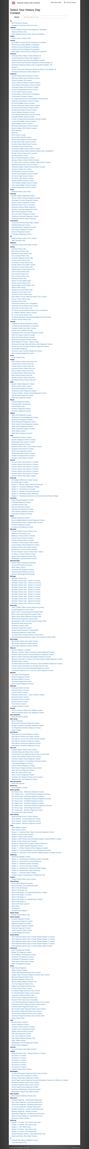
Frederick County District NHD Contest (25, 543)
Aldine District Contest (19, 970)
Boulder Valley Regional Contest (23, 196)
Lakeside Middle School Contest (23, 117)
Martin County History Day (21, 283)
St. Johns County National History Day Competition (30, 310)
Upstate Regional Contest (21, 933)
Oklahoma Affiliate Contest (21, 857)
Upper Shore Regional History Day (24, 556)
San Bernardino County (20, 155)
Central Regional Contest (20, 402)
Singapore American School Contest (24, 25)
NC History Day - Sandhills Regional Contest (27, 801)
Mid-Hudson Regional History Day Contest (27, 768)
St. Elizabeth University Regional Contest (26, 728)
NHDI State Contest (19, 431)
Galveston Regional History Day (23, 995)
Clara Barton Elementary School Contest (26, 85)
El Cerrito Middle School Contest (23, 103)
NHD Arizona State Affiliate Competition (26, 45)
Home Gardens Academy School (23, 112)
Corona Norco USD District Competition (26, 94)
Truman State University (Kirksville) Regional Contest (30, 668)
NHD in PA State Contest (20, 904)
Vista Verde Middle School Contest (24, 185)
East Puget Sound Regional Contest (24, 1076)
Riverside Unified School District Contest (26, 149)
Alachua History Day (19, 249)
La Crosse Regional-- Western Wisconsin (26, 1107)
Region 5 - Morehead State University (25, 494)
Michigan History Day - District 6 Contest (26, 596)
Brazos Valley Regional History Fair (24, 982)
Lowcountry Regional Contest (22, 921)
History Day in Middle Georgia (22, 330)
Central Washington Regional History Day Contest (29, 1073)
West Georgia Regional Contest (23, 353)
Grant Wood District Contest (21, 437)
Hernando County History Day (22, 267)
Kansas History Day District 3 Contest (25, 467)
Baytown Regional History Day (22, 977)
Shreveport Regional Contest (22, 514)
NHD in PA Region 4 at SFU (21, 895)
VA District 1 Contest (19, 1056)
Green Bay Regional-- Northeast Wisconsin (27, 1104)
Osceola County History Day (22, 294)
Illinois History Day (18, 406)
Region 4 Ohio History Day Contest (24, 841)
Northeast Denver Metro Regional (23, 207)
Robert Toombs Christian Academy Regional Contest (30, 346)
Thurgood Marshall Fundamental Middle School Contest (31, 317)
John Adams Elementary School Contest (26, 114)
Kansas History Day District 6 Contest (25, 473)
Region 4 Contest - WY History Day (24, 1129)
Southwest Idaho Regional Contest (24, 391)
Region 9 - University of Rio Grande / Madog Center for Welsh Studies (36, 853)
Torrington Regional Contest (21, 234)
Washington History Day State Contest (25, 1092)
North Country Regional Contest (23, 775)
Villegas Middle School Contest (23, 180)
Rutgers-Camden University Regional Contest (28, 725)
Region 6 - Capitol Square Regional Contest (27, 846)
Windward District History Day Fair (24, 380)
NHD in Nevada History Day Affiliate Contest (27, 710)
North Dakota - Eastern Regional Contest (26, 821)
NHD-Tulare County (19, 135)
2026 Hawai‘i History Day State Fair (24, 361)
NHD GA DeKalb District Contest (23, 337)
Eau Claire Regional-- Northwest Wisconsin (27, 1102)
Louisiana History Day (19, 505)
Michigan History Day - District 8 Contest (26, 601)
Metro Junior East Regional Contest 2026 (26, 614)
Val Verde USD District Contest (22, 178)
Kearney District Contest (20, 690)
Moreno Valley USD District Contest (24, 128)
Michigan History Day (19, 578)
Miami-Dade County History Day (23, 285)
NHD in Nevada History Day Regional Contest (28, 713)
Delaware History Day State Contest (24, 245)
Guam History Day (18, 357)
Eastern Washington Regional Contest (25, 1078)
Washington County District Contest (24, 558)
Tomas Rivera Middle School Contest (25, 174)
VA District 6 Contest (19, 1065)
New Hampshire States (20, 717)
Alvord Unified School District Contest (25, 76)
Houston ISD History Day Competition (25, 1000)
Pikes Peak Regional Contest (22, 212)
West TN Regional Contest (21, 964)
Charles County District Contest (23, 540)
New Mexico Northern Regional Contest (26, 741)
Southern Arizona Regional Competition (26, 49)
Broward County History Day (22, 253)
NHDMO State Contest (20, 661)
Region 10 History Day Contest (22, 834)
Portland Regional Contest (21, 525)
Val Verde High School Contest (22, 176)
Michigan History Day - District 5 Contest (26, 594)
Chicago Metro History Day (21, 404)
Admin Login (76, 1147)
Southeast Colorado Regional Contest (25, 216)
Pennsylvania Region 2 (20, 911)
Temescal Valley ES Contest (22, 169)
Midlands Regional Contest (21, 923)
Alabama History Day (19, 32)
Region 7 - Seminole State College (24, 873)
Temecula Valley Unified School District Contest (28, 167)
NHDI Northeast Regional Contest (24, 422)
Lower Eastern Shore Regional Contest (25, 545)
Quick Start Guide (56, 2)
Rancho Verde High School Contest (24, 144)
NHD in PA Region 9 (19, 901)
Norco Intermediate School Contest (24, 139)
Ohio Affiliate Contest (19, 827)
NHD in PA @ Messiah (20, 888)
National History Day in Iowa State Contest (27, 446)
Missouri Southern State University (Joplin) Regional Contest (33, 652)
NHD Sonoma (16, 130)
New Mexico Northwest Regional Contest (26, 743)
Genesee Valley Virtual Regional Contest (26, 759)
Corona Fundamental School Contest (25, 89)
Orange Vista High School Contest (24, 142)
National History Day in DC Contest (24, 238)
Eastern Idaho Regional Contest (23, 384)
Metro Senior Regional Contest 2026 (24, 619)
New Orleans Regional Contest (22, 511)
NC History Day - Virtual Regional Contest (26, 808)
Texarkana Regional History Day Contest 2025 (28, 1016)
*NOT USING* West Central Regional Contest (28, 607)
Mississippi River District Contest (23, 442)
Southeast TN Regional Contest (23, 959)
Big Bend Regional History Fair (22, 979)
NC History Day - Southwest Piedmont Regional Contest (31, 805)
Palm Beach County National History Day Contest (29, 297)
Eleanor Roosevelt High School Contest (26, 105)
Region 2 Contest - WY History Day (24, 1125)
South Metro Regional (19, 349)
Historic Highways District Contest (24, 440)
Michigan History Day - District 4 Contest (26, 592)
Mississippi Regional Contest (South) (25, 646)
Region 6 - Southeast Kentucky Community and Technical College (35, 496)
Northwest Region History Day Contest (25, 1082)
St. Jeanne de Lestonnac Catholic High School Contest (31, 162)
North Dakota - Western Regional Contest (26, 823)
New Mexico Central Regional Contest (25, 734)
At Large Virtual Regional (20, 675)
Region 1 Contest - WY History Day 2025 (26, 1122)
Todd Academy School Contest (22, 171)
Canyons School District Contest (23, 1027)
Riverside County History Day (22, 146)
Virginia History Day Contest (22, 1069)
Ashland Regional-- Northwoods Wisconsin (27, 1100)
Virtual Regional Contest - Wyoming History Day (29, 1134)
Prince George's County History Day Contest (27, 552)
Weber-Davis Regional (20, 1045)
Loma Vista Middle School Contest (24, 121)
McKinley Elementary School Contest (25, 126)
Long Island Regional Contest (22, 763)
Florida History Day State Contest (23, 265)
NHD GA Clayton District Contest (23, 335)
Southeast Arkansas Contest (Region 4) (26, 72)
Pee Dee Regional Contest (21, 928)
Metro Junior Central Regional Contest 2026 (27, 612)
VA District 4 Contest (19, 1060)
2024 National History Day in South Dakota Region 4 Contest (33, 939)
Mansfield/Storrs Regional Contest (24, 227)
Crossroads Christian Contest (22, 96)
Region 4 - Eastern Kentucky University (25, 491)
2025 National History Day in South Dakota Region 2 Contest (33, 944)
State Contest (16, 730)
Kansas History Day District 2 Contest (25, 464)
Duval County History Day (21, 260)
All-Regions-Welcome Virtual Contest (25, 480)
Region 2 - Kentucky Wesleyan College (25, 487)
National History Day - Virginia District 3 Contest (28, 1053)
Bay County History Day (20, 251)
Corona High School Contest (22, 92)
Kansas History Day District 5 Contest (25, 471)
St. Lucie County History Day (22, 315)
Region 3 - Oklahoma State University (25, 864)
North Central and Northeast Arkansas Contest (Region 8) (32, 63)
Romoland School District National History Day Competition (32, 151)
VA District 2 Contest (19, 1058)
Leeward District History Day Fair (23, 373)
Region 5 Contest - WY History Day (24, 1131)
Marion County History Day (21, 281)
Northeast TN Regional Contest (23, 957)
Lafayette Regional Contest (21, 502)
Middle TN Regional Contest (22, 952)
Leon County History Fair (20, 276)
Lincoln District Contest (20, 692)
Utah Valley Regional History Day (23, 1038)
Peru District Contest (19, 704)
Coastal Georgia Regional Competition (25, 326)
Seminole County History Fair (22, 308)
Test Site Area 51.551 (19, 1142)
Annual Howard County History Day (24, 531)
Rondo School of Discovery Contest (24, 153)
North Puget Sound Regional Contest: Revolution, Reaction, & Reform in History (40, 1080)
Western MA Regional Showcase (23, 574)
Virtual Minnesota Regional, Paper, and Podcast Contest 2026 (33, 637)
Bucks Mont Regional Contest (22, 883)
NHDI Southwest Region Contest (23, 429)
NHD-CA (15, 133)
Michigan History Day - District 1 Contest (26, 580)
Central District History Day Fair (23, 364)
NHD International (18, 783)
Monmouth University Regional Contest (25, 723)
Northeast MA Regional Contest (23, 569)
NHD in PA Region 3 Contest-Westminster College (29, 892)
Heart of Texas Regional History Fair (24, 997)
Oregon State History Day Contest (24, 879)
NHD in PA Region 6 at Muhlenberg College (27, 899)
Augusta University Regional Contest (25, 324)
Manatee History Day (19, 278)
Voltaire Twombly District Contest (23, 456)
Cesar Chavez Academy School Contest (26, 83)
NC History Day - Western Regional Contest (27, 810)
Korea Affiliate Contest (19, 788)
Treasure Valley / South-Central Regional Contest (29, 393)
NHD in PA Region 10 (19, 890)
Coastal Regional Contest (21, 919)
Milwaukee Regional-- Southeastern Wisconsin (28, 1114)
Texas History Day (18, 1018)
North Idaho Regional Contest (22, 388)
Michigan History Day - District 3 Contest (26, 589)
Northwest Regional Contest (21, 628)
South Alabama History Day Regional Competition (29, 29)
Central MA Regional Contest (22, 565)
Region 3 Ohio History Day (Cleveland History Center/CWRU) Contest (36, 839)
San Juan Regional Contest (21, 1036)
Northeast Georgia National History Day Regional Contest (32, 344)
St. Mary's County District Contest (23, 554)
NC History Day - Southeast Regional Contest (28, 803)
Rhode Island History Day (21, 915)
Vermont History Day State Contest (24, 1049)
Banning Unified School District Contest (25, 78)
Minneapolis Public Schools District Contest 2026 (29, 621)
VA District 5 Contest (19, 1062)
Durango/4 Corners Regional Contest (25, 200)
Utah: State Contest (18, 1040)
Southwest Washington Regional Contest (26, 1089)
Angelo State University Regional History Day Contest (31, 975)
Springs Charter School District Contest (25, 160)
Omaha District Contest (20, 701)
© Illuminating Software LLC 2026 (19, 1147)
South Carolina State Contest (22, 930)
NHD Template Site (18, 240)
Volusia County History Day (21, 319)
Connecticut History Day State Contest (25, 223)
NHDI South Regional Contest (22, 426)
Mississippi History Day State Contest (25, 641)
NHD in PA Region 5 (19, 897)
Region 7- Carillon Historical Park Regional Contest (30, 848)
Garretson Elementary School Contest (25, 108)
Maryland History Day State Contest (24, 547)
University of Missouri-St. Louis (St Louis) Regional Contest (32, 670)
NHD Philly (15, 906)
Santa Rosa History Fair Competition (24, 303)
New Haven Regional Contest (22, 229)
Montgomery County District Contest (24, 549)
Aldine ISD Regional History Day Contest (26, 972)
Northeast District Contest (21, 699)
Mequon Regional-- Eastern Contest (24, 1111)
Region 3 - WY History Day (21, 1127)
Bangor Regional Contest (20, 518)
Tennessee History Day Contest (23, 961)
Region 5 (15, 67)
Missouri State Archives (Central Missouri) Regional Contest (33, 654)
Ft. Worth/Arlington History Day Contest (25, 993)
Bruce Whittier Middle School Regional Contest (28, 520)
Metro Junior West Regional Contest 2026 (26, 616)
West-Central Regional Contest (23, 684)
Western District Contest (20, 706)
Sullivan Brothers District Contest (23, 453)
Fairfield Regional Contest (21, 225)
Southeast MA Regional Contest (23, 572)
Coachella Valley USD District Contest (25, 87)
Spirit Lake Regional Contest (22, 451)
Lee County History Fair (20, 274)
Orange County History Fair (21, 292)
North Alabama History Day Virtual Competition (28, 34)
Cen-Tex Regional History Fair (22, 984)
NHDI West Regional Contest (22, 433)
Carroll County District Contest (22, 538)
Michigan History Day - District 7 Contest (26, 599)
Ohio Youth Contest (18, 830)
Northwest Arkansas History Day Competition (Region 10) (32, 65)
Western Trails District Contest (22, 458)
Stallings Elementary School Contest (24, 165)
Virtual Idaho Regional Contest (22, 395)
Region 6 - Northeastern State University (26, 870)
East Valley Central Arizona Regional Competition (29, 42)
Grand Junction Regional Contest (23, 203)
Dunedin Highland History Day (22, 258)
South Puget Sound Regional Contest (25, 1087)
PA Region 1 (16, 908)
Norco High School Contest (21, 137)
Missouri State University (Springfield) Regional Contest (31, 657)
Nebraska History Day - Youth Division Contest (28, 695)
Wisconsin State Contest (20, 1118)
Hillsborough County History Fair (23, 269)
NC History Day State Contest (22, 812)
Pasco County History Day (21, 299)
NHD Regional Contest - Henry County (25, 342)
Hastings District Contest (20, 688)
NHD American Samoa (20, 23)
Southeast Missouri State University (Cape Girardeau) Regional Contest (37, 664)
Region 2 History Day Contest (22, 837)
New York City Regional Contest (23, 770)
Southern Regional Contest (21, 411)
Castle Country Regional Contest (23, 1029)
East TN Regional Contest (21, 950)
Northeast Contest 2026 (20, 626)
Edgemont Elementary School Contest (25, 101)
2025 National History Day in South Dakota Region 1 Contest (33, 941)
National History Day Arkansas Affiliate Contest (28, 60)
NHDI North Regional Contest (22, 420)
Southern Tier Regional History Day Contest (27, 777)
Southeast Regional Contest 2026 (23, 632)
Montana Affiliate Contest (20, 679)
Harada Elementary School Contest (24, 110)
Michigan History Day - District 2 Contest (26, 587)
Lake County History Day (20, 272)
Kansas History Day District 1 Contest (25, 462)
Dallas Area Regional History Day (23, 986)
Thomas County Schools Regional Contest (27, 351)
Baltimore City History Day (21, 533)
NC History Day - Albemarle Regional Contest (28, 792)
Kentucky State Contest (20, 482)
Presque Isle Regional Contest (22, 527)
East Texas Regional (19, 968)
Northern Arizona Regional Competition (25, 47)
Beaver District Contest (20, 1022)
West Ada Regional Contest (21, 398)
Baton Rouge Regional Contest (23, 500)
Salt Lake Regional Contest (21, 1034)
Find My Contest (70, 2)
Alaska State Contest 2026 (21, 38)
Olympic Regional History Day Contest (25, 1085)
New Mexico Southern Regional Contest (26, 745)
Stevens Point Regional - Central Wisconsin (27, 1116)
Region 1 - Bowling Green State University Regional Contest (33, 832)
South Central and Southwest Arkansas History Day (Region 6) (34, 69)
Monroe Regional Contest (21, 507)
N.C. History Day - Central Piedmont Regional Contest (31, 794)
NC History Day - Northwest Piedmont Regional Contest (31, 799)
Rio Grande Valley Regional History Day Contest (29, 1009)
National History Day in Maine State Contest (27, 522)
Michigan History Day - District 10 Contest (26, 583)
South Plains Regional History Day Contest (27, 1013)
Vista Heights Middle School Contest (24, 183)
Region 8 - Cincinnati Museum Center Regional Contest (31, 850)
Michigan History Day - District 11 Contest (26, 585)
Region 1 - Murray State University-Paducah (27, 484)
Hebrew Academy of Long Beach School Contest (29, 761)
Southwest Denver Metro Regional (24, 218)
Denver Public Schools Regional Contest (26, 198)
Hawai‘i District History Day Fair (23, 366)
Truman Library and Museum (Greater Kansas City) (30, 666)
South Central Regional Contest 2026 (25, 630)
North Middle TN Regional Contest (24, 955)
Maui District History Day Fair (22, 375)
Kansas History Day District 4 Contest (25, 469)
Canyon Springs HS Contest (22, 80)
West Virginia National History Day (24, 1096)
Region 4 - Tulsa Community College (25, 866)
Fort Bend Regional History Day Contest (26, 991)
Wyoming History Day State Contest (24, 1136)
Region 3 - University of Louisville (23, 489)
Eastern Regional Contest (21, 677)
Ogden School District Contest (22, 1031)
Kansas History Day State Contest (24, 476)
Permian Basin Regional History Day (24, 1007)
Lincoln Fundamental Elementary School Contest (29, 119)
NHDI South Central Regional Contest (25, 424)
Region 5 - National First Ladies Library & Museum (29, 843)
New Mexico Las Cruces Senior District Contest (28, 739)
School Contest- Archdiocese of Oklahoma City (28, 875)
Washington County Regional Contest (25, 1043)
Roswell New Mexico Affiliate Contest (25, 1140)
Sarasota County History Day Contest (25, 306)
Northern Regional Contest (21, 409)
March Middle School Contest (22, 124)
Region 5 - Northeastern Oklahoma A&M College (29, 868)
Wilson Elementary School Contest (24, 187)
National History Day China (21, 191)
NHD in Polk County (19, 287)
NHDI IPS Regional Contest (21, 415)
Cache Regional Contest (20, 1024)
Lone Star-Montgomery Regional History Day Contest (30, 1002)
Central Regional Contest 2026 (22, 610)
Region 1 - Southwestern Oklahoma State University (30, 859)
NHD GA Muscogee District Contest (24, 339)
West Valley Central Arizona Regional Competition (29, 51)
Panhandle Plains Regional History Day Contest (28, 1004)
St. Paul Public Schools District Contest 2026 (27, 635)
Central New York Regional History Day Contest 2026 (30, 754)
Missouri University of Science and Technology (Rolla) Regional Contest (37, 659)
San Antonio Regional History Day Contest (27, 1011)
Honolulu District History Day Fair (23, 368)
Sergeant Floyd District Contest (23, 449)
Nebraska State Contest (20, 697)
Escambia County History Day (22, 262)
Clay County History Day (20, 256)
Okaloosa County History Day (22, 290)
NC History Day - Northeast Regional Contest (28, 796)
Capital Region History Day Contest (24, 750)
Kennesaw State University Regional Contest (27, 333)
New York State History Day (21, 772)
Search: (16, 17)
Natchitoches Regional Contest (22, 509)
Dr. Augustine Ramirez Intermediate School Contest (30, 99)
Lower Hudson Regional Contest (23, 766)
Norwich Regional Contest (21, 232)
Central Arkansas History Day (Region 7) (26, 58)
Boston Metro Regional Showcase (24, 563)
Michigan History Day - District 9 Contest (26, 603)
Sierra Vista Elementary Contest (23, 158)
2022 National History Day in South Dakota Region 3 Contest (33, 937)
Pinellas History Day (19, 301)
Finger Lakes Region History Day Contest (26, 756)
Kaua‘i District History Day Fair (22, 371)
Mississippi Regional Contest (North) (24, 643)
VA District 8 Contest (19, 1067)
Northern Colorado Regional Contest (24, 209)
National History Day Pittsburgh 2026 (25, 886)
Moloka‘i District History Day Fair (23, 377)
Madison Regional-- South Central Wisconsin (27, 1109)
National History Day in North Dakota (25, 816)
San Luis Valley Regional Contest (23, 214)
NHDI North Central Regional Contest (25, 417)
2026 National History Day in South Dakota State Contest (32, 946)
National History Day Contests (26, 3)
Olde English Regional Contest (22, 926)
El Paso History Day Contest (22, 988)
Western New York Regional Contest (24, 779)
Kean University (17, 721)
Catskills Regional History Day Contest (25, 752)
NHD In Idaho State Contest (21, 386)
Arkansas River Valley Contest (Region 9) (26, 56)
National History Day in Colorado (23, 205)
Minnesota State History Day (22, 623)
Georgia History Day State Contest (24, 328)
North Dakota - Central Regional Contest (26, 819)
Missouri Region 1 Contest (21, 650)
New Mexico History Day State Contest (25, 736)
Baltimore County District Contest (23, 536)
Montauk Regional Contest (21, 444)
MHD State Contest (18, 567)
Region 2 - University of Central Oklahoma (26, 861)
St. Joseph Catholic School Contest (24, 313)
